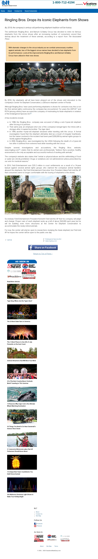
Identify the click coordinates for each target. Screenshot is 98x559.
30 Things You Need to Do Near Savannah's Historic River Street (21, 428)
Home (3, 11)
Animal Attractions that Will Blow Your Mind (21, 361)
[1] (76, 108)
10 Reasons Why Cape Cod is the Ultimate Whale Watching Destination (21, 405)
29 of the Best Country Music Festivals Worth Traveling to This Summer (20, 382)
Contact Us (18, 11)
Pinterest (38, 526)
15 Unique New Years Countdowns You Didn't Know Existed (20, 473)
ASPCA (10, 240)
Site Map (38, 516)
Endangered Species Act (53, 239)
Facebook (38, 523)
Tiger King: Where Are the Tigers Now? (19, 301)
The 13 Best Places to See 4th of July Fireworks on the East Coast (19, 343)
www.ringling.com (51, 241)
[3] (19, 149)
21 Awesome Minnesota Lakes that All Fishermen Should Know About (20, 450)
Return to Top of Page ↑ (43, 254)
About (10, 11)
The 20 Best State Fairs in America (18, 321)
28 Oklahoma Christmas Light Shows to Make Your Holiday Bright (20, 496)
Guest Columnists (31, 11)
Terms (56, 546)
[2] (31, 113)
